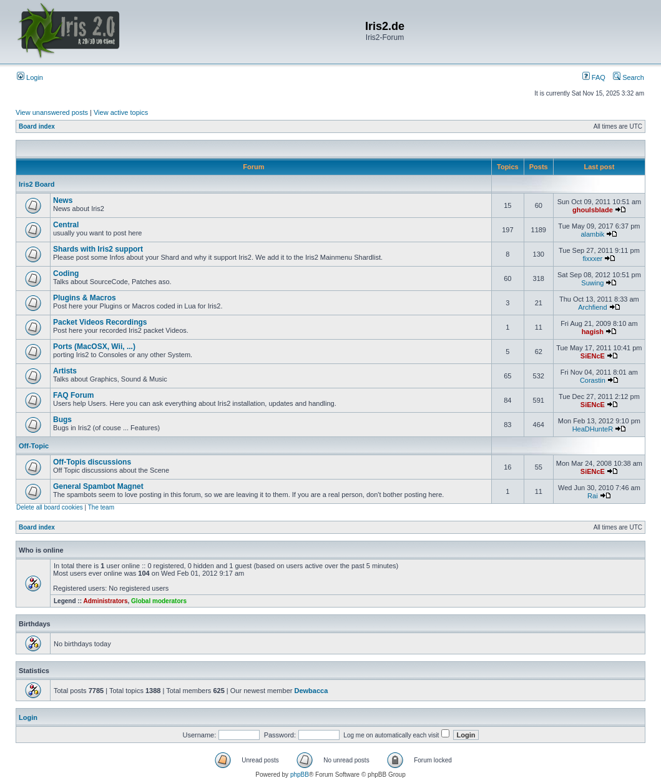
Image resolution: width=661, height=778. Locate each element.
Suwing (592, 283)
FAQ (593, 77)
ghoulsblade (592, 210)
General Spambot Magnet (98, 486)
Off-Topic (34, 446)
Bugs (62, 419)
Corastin (592, 380)
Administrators (105, 601)
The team (101, 507)
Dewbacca (311, 690)
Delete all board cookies (49, 507)
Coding (66, 273)
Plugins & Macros (84, 297)
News (62, 200)
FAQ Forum (73, 395)
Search (628, 77)
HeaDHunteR (592, 429)
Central (66, 224)
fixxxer (592, 258)
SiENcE (592, 356)
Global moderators (159, 601)
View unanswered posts (52, 112)
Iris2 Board (36, 184)
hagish (593, 331)
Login (30, 77)
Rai (592, 496)
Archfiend (592, 307)
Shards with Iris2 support (98, 249)
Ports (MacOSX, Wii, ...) (94, 346)
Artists (65, 371)
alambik (592, 234)
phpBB (299, 774)
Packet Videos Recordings (100, 322)
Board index (37, 126)
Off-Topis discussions (92, 462)
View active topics (121, 112)
